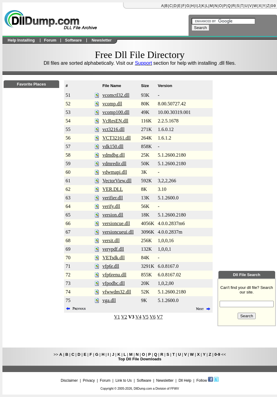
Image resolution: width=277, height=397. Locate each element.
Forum (105, 380)
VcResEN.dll (115, 120)
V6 (152, 316)
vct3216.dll (113, 129)
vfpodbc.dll (114, 283)
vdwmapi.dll (115, 172)
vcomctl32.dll (116, 95)
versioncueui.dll (118, 232)
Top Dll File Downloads (139, 359)
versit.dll (111, 240)
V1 (117, 316)
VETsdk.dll (114, 257)
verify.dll (111, 206)
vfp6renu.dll (115, 274)
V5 (145, 316)
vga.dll (109, 300)
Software (144, 380)
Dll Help (184, 380)
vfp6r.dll (111, 266)
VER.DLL (113, 189)
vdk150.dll (113, 146)
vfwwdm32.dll (117, 291)
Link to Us (123, 380)
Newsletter (165, 380)
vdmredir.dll (115, 163)
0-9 (273, 6)
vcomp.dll (112, 103)
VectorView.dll (117, 180)
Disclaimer (69, 380)
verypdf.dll (113, 249)
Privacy (89, 380)
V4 (138, 316)
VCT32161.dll (117, 137)
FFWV (174, 388)
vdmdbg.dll (114, 155)
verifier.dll (113, 197)
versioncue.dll (116, 223)
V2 (124, 316)
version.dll (113, 214)
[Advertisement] (31, 253)
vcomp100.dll (116, 112)
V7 (160, 316)
